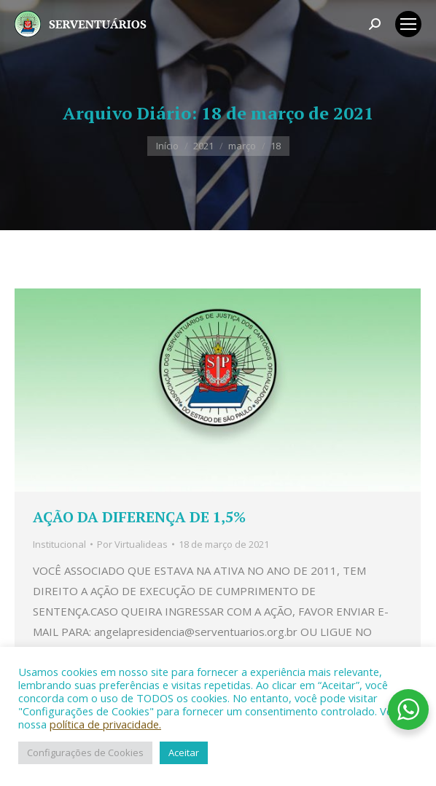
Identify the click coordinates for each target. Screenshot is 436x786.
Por (132, 544)
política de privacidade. (105, 724)
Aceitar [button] (183, 752)
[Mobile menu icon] (408, 24)
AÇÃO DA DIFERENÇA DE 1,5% (139, 517)
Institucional (59, 544)
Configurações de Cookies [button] (85, 752)
